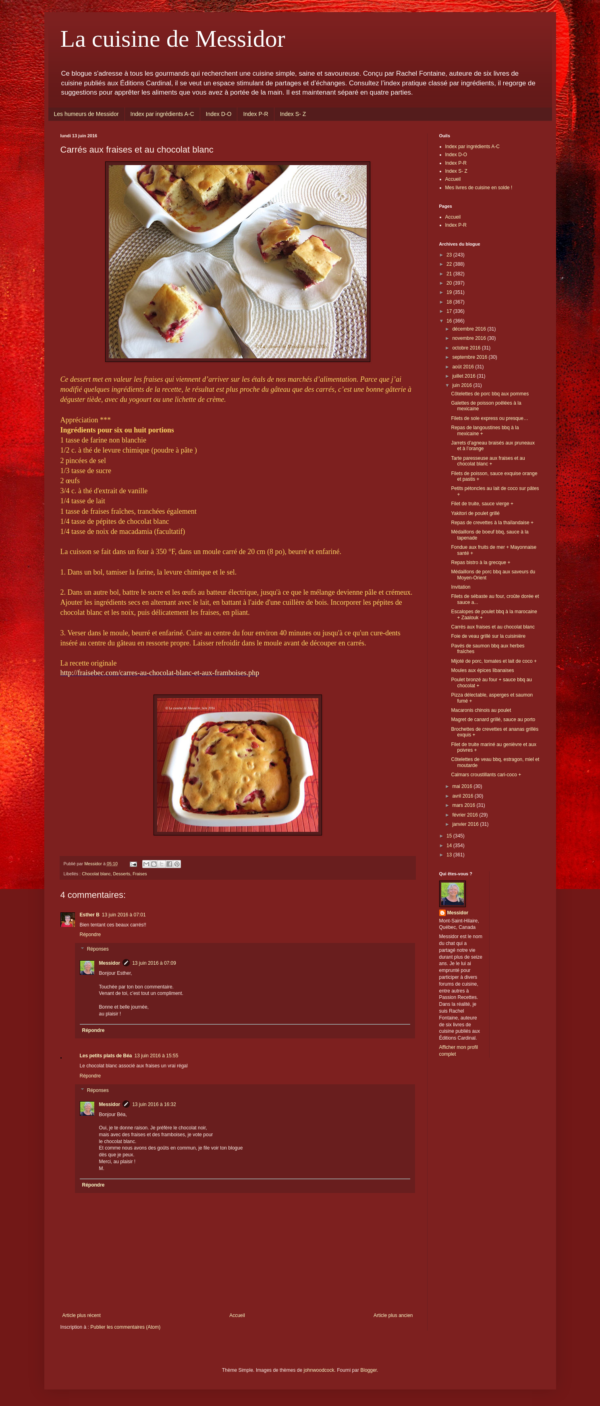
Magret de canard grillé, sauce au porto (493, 719)
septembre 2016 (470, 357)
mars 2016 (464, 805)
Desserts (122, 873)
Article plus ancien (393, 1315)
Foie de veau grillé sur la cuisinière (488, 636)
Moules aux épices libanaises (482, 670)
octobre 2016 (467, 348)
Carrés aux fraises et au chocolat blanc (492, 627)
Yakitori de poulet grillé (475, 513)
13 (449, 855)
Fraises (140, 873)
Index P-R (255, 114)
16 (449, 321)
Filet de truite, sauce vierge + (482, 504)
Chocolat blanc (96, 873)
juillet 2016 (464, 376)
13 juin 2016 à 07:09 (154, 963)
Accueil (237, 1315)
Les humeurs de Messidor (86, 114)
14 (449, 845)
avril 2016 (463, 796)
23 (449, 255)
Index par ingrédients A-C (162, 114)
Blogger (368, 1370)
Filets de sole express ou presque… (489, 418)
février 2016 (465, 815)
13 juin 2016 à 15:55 (157, 1056)
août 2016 (463, 367)
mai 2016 (462, 786)
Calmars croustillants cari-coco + (486, 774)
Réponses (98, 949)
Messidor (109, 963)
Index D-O (219, 114)
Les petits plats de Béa (106, 1056)
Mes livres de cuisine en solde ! (479, 187)
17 (449, 311)
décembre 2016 (469, 329)
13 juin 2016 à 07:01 (124, 915)
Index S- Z (293, 114)
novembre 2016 (469, 338)
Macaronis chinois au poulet (481, 710)
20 (449, 283)
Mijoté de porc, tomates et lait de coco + (493, 661)
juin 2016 (462, 385)
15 (449, 836)
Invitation (460, 587)
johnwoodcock (318, 1370)
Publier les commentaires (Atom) (125, 1327)
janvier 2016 (466, 824)
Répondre (90, 934)
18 (449, 302)
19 (449, 292)
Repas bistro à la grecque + (480, 562)
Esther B (90, 915)
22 (449, 264)
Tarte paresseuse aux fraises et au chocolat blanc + (488, 461)
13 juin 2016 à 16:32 (154, 1104)
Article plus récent (81, 1315)
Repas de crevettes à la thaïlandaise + (492, 522)
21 (449, 274)
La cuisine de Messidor (172, 38)
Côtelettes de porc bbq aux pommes (490, 394)
